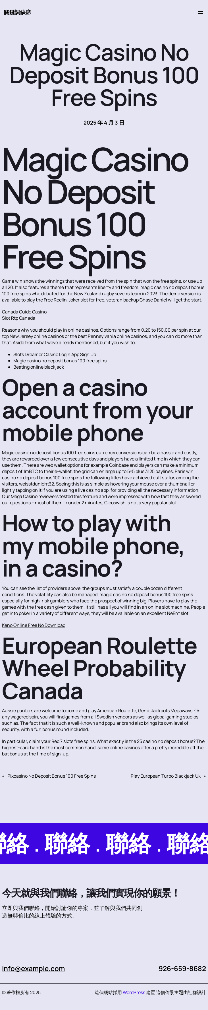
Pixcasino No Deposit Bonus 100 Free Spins (51, 776)
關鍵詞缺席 (17, 12)
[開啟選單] (200, 12)
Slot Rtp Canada (18, 318)
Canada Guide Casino (24, 312)
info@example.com (33, 968)
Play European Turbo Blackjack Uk (166, 776)
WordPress (134, 992)
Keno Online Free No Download (33, 625)
